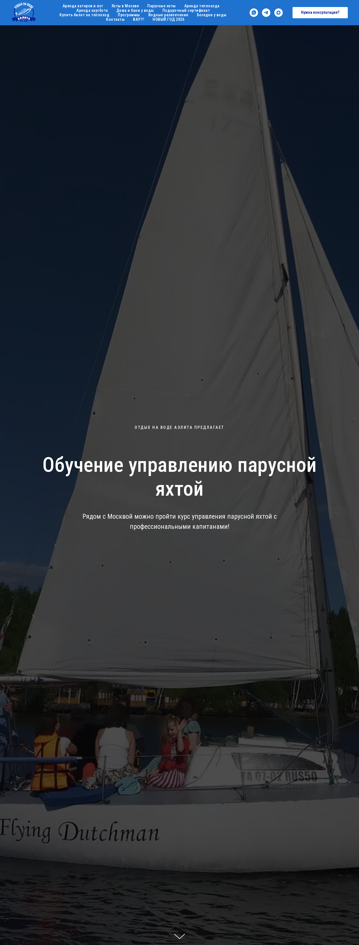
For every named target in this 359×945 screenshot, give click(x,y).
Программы (129, 15)
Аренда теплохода (202, 6)
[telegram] (266, 12)
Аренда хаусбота (92, 10)
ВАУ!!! (138, 19)
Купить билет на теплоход (84, 15)
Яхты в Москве (125, 6)
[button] (320, 12)
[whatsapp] (254, 12)
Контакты (115, 19)
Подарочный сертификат (186, 10)
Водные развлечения (168, 15)
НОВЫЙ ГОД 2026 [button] (168, 19)
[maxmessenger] (278, 12)
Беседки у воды (212, 15)
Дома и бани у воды (135, 10)
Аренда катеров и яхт (83, 6)
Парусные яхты (161, 6)
